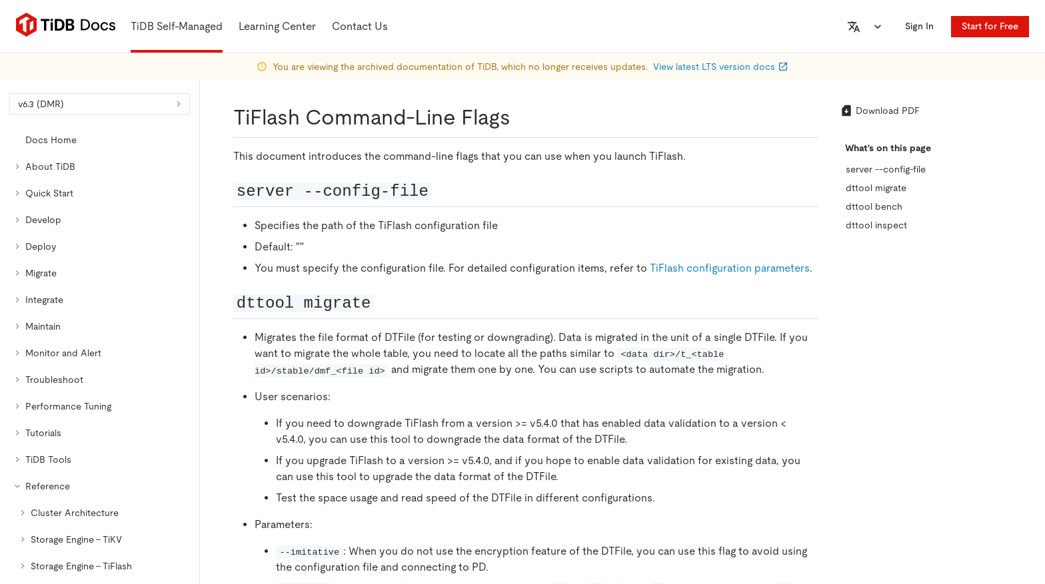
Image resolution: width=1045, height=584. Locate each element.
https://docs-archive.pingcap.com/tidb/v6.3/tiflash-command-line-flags (312, 216)
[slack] (932, 384)
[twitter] (848, 384)
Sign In (924, 26)
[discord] (960, 384)
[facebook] (904, 384)
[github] (820, 384)
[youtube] (988, 384)
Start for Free (990, 26)
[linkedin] (876, 384)
